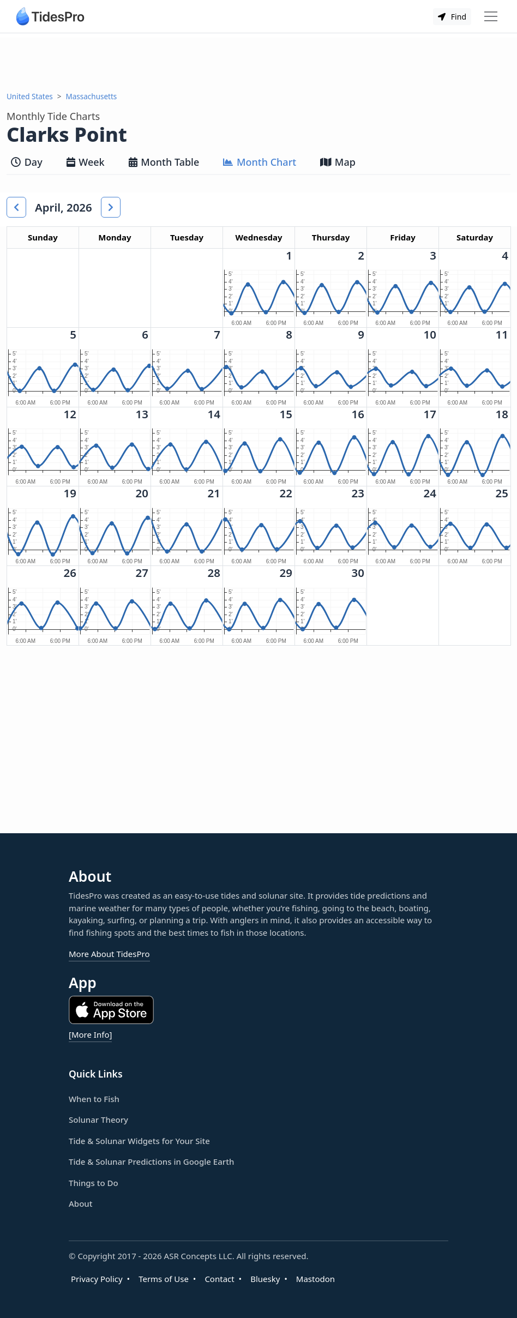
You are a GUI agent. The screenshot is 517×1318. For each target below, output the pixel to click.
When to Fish (94, 1098)
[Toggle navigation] (491, 16)
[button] (16, 207)
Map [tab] (338, 161)
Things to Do (93, 1182)
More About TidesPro (109, 953)
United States (30, 96)
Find (452, 16)
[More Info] (90, 1034)
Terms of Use (164, 1278)
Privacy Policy (97, 1278)
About (80, 1203)
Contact (219, 1278)
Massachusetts (91, 96)
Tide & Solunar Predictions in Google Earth (151, 1161)
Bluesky (265, 1278)
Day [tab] (27, 161)
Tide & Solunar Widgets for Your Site (139, 1140)
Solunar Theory (98, 1119)
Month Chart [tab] (259, 161)
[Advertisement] (258, 62)
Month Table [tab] (164, 161)
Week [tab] (86, 161)
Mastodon (315, 1278)
